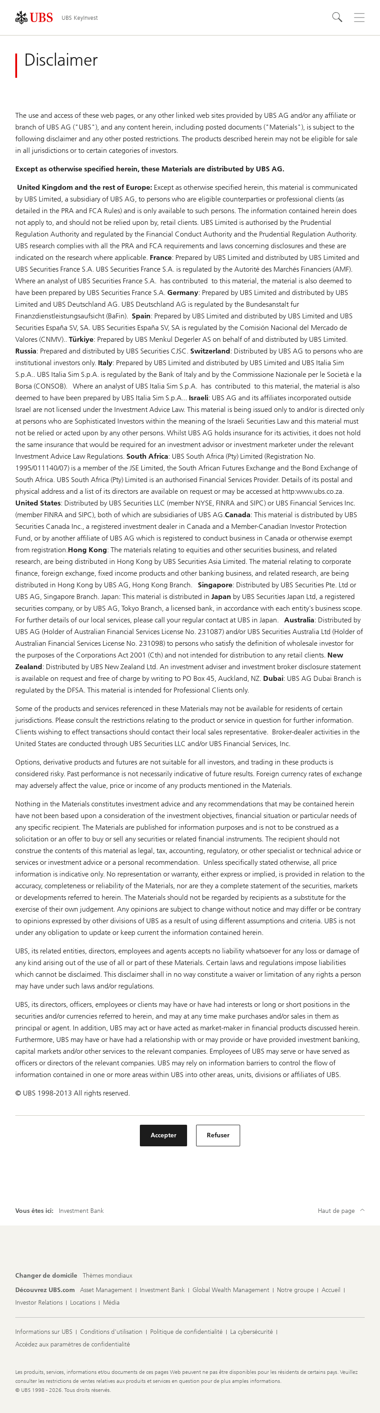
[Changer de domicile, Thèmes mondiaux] (107, 1275)
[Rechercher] (337, 17)
